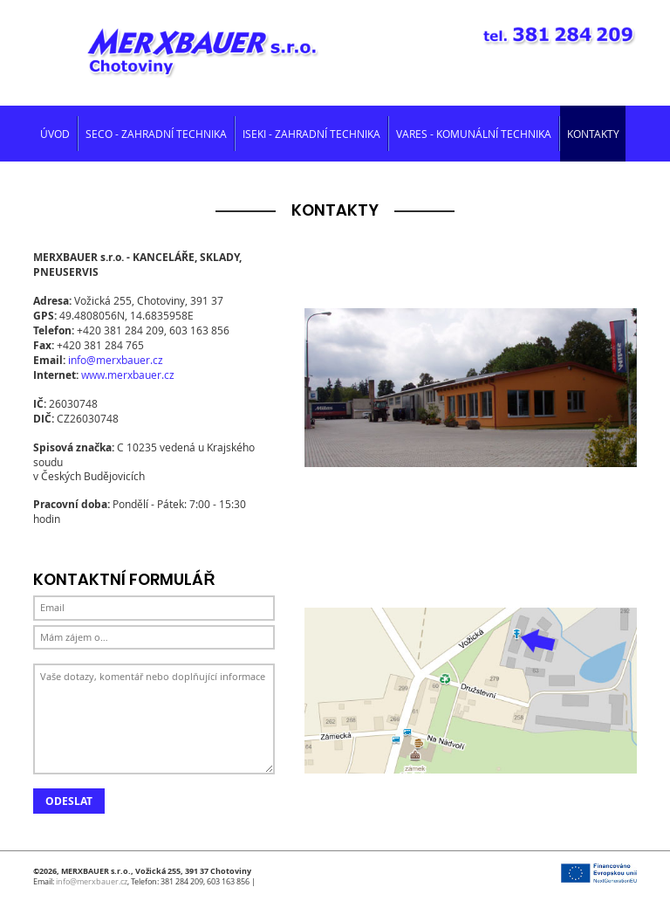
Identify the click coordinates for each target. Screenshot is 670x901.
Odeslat (68, 801)
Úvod (55, 134)
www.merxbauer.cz (127, 375)
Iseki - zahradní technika (311, 134)
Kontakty (593, 134)
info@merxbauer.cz (115, 360)
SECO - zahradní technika (156, 134)
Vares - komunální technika (473, 134)
